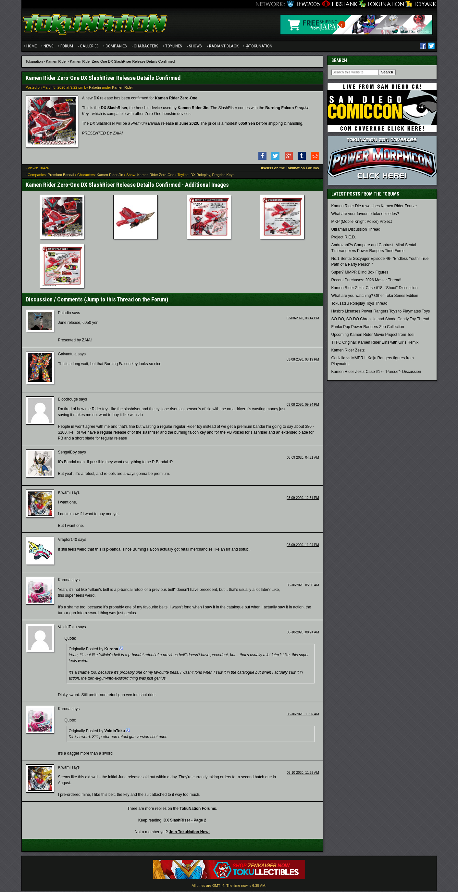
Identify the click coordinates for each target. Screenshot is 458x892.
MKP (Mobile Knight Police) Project (361, 222)
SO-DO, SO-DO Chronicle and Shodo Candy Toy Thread (380, 320)
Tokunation (34, 62)
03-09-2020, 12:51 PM (303, 499)
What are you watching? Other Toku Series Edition (374, 296)
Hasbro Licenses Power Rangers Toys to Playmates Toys (380, 312)
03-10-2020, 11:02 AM (303, 715)
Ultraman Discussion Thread (355, 230)
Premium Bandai (61, 176)
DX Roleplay (200, 176)
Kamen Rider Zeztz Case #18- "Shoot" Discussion (374, 289)
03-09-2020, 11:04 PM (303, 546)
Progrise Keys (223, 176)
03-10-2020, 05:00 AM (303, 586)
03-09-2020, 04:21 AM (303, 458)
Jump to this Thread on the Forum (126, 300)
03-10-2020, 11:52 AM (303, 773)
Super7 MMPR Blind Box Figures (360, 273)
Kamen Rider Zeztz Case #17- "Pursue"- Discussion (376, 372)
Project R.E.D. (343, 238)
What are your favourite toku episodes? (365, 214)
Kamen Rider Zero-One (155, 176)
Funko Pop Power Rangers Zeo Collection (367, 327)
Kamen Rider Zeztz (348, 351)
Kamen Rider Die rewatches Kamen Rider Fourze (374, 207)
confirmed (139, 98)
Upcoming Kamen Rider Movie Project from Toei (373, 335)
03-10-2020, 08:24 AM (303, 633)
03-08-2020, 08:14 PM (303, 319)
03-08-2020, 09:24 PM (303, 405)
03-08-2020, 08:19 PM (303, 360)
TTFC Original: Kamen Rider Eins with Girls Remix (375, 343)
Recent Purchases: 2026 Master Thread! (366, 281)
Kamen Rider (56, 62)
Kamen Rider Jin (110, 176)
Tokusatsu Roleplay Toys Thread (359, 304)
